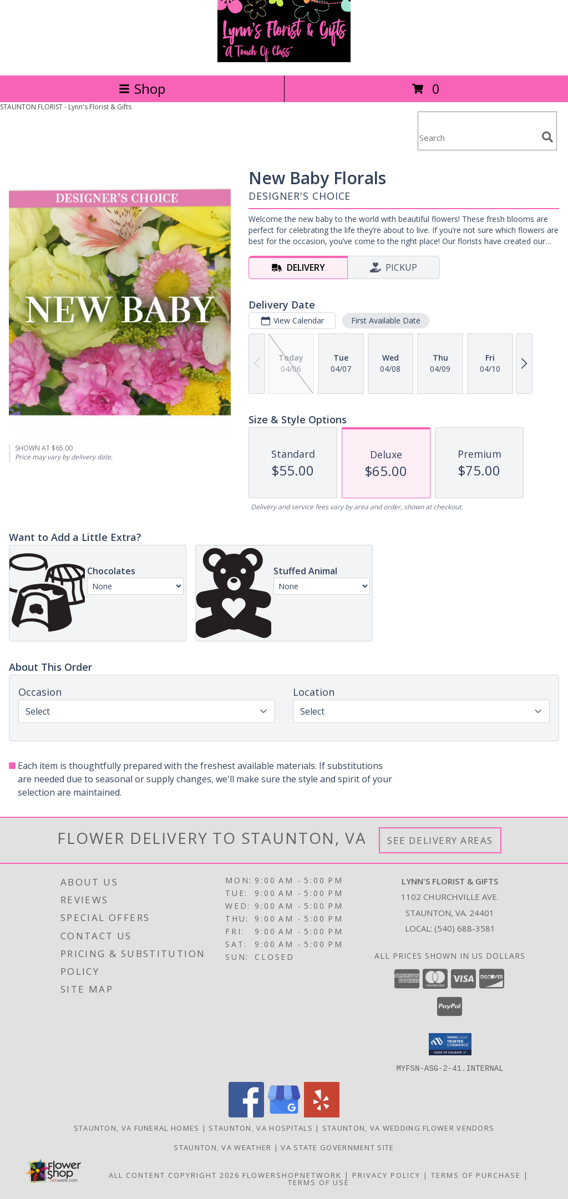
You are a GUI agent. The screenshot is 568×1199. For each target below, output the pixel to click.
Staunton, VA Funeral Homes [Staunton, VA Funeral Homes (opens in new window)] (137, 1127)
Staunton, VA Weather (222, 1147)
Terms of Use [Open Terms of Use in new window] (318, 1182)
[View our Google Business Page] (284, 1114)
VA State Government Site (337, 1147)
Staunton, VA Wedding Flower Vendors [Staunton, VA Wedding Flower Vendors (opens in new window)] (408, 1127)
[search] (547, 137)
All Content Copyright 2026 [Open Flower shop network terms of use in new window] (174, 1175)
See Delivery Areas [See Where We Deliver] (440, 840)
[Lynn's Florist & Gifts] (284, 59)
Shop (142, 88)
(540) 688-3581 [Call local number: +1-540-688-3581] (464, 928)
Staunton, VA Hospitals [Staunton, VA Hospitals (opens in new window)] (261, 1127)
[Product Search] (477, 138)
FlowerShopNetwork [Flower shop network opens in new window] (292, 1175)
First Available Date (385, 320)
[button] (450, 1044)
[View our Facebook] (246, 1114)
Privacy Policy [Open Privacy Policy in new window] (386, 1175)
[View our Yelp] (321, 1114)
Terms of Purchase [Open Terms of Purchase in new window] (476, 1175)
